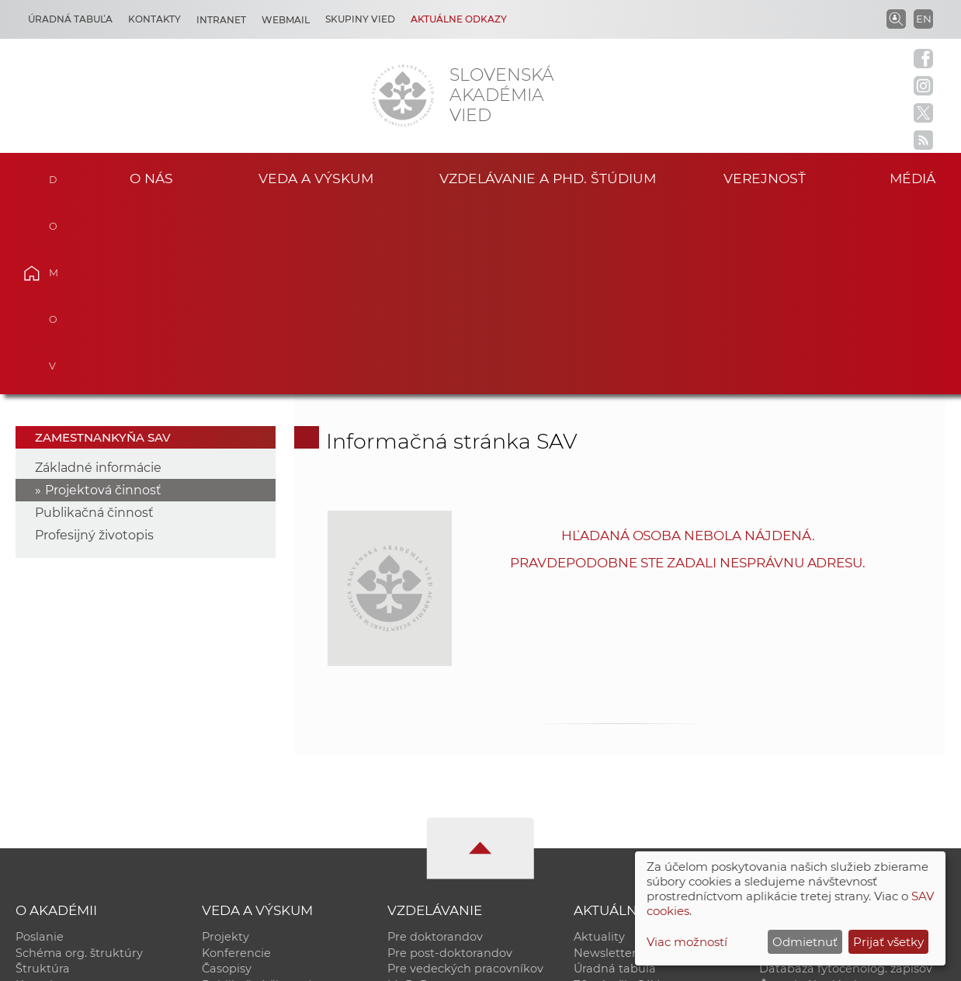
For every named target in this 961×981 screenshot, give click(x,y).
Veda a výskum (316, 178)
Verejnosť (765, 178)
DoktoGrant (420, 812)
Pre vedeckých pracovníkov (465, 779)
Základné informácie (98, 277)
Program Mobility (436, 828)
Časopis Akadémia (811, 795)
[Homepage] (403, 95)
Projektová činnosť (103, 300)
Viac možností (687, 941)
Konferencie (236, 763)
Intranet (221, 20)
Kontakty (154, 19)
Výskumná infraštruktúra (273, 812)
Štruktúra (43, 779)
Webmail (286, 20)
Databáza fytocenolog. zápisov (845, 779)
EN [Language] (924, 18)
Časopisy (227, 779)
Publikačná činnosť (94, 322)
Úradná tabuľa (615, 779)
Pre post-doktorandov (449, 763)
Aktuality (599, 747)
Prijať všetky (888, 941)
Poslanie (40, 747)
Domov (54, 176)
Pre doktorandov (435, 747)
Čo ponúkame (614, 828)
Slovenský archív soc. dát (829, 763)
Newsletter (605, 763)
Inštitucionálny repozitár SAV (841, 747)
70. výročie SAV (616, 795)
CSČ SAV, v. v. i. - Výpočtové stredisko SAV (246, 962)
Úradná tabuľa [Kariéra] (70, 19)
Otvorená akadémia (816, 812)
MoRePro (413, 795)
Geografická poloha (71, 812)
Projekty (225, 747)
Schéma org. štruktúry (79, 763)
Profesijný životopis (94, 345)
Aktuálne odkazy (459, 19)
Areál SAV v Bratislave (635, 812)
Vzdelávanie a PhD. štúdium (547, 178)
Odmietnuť (805, 941)
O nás (151, 178)
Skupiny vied (360, 19)
